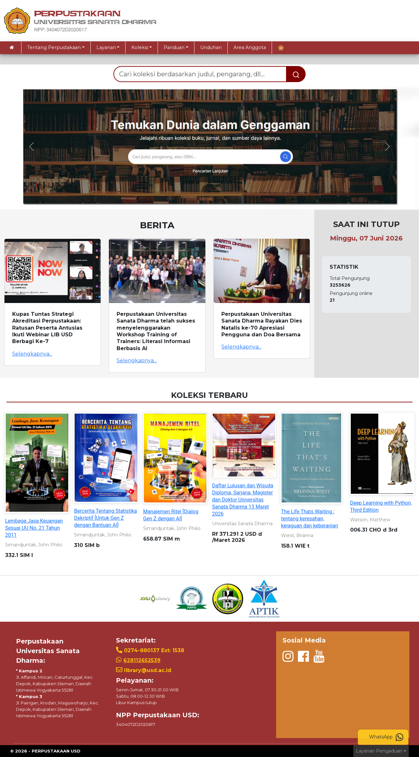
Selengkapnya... (32, 354)
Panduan (174, 47)
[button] (31, 146)
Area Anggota (250, 47)
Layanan (106, 47)
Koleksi (139, 47)
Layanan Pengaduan (379, 751)
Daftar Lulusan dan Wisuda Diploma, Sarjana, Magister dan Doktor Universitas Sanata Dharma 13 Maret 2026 (242, 500)
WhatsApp (386, 737)
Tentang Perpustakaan (54, 47)
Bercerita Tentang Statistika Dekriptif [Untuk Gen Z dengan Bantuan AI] (105, 518)
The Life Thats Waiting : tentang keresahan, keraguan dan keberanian (309, 519)
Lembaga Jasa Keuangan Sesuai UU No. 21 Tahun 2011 (34, 528)
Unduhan (211, 47)
